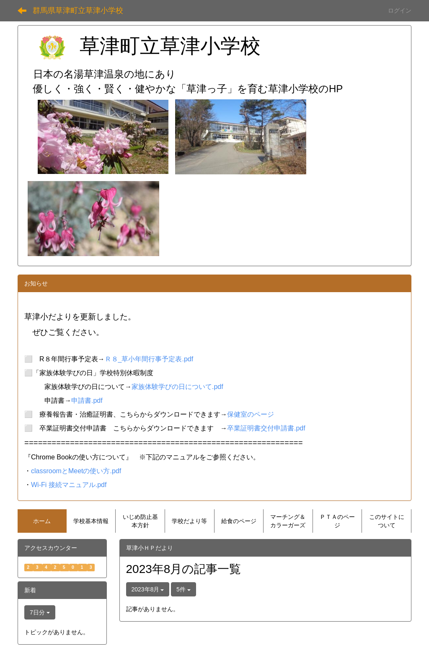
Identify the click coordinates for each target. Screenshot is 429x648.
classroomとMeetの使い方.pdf (76, 470)
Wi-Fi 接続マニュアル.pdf (68, 484)
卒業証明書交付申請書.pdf (266, 428)
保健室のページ (250, 414)
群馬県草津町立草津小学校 (78, 10)
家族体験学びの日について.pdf (177, 386)
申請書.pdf (87, 400)
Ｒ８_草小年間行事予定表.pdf (149, 359)
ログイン (399, 10)
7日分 (40, 612)
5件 (183, 589)
